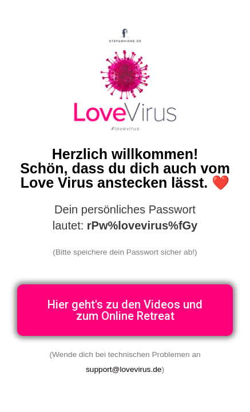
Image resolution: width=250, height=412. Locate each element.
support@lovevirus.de (123, 369)
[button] (125, 310)
